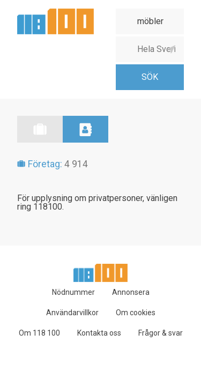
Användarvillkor (72, 312)
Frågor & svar (160, 333)
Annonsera (131, 292)
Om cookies (135, 312)
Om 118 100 (39, 333)
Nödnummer (73, 292)
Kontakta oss (99, 333)
